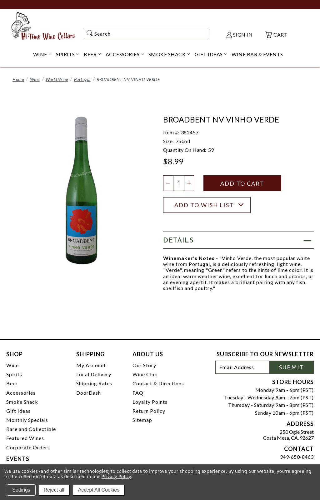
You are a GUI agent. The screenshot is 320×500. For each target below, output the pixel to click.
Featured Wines (25, 438)
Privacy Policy (116, 476)
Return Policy (148, 411)
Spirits (14, 374)
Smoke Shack (22, 402)
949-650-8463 (297, 457)
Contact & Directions (158, 383)
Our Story (144, 365)
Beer (12, 383)
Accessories (21, 393)
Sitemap (142, 420)
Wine (35, 79)
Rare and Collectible (31, 429)
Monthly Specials (27, 420)
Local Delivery (93, 374)
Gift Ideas (18, 411)
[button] (238, 240)
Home (18, 79)
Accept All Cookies (99, 489)
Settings (21, 489)
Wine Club (145, 374)
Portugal (82, 79)
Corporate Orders (28, 447)
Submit (291, 367)
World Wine (57, 79)
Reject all (54, 489)
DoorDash (88, 393)
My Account (91, 365)
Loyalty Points (150, 402)
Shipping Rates (94, 383)
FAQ (137, 393)
